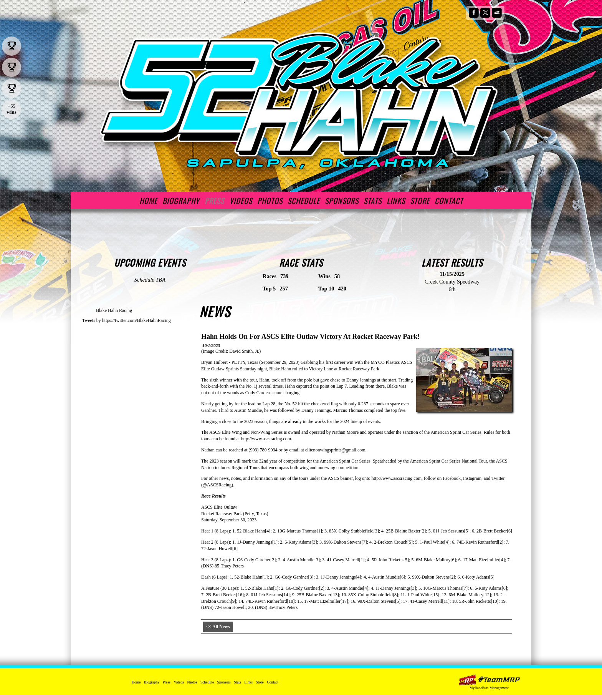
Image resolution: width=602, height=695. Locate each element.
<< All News (218, 626)
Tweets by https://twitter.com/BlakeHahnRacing (126, 320)
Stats (373, 200)
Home (148, 200)
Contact (449, 200)
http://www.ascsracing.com (266, 438)
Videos (240, 200)
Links (396, 200)
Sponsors (342, 200)
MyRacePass (489, 680)
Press (214, 200)
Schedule (304, 200)
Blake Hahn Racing (114, 310)
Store (420, 200)
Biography (181, 200)
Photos (270, 200)
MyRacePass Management (489, 688)
